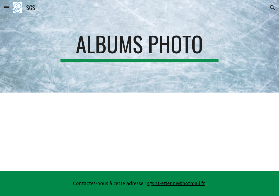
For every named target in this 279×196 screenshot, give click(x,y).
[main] (139, 46)
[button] (6, 7)
